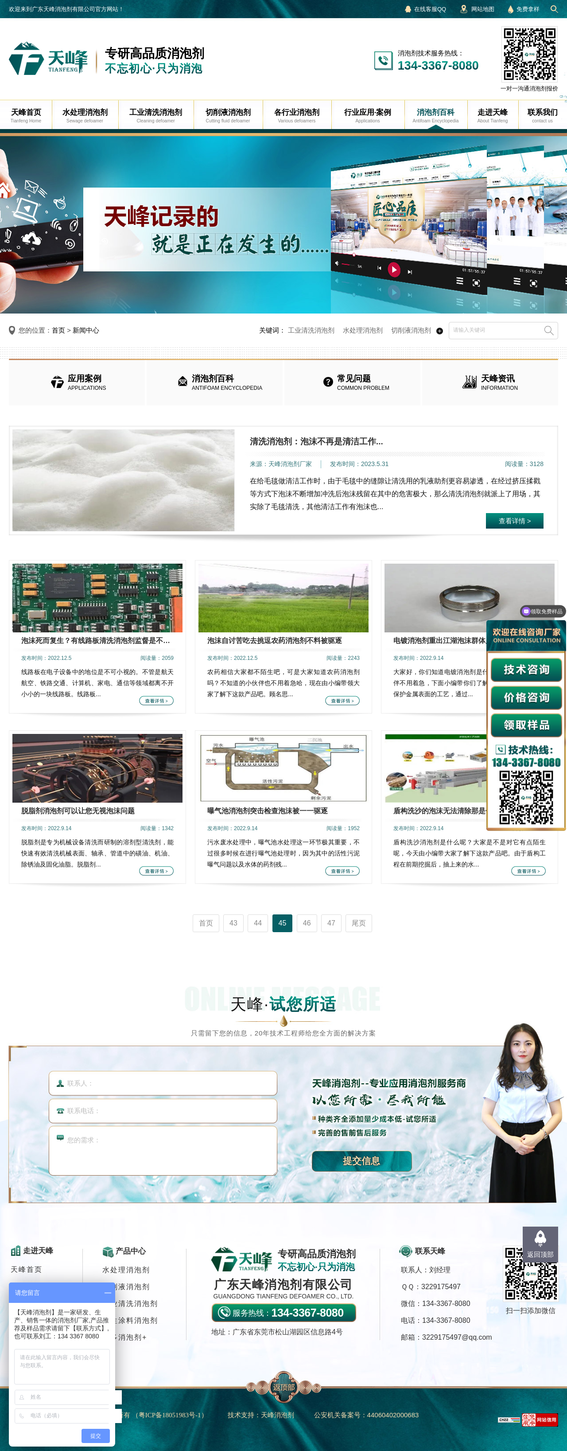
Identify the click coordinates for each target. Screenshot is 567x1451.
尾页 (359, 923)
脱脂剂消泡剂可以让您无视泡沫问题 (78, 811)
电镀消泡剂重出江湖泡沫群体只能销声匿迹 (460, 640)
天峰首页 (27, 1269)
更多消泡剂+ (124, 1337)
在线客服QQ (430, 9)
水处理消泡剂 (363, 330)
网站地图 (482, 9)
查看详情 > (515, 521)
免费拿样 (528, 9)
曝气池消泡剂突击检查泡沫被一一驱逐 (267, 811)
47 (331, 923)
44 (258, 923)
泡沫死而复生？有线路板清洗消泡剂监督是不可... (97, 640)
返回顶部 (540, 1254)
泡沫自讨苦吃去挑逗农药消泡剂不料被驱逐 (274, 640)
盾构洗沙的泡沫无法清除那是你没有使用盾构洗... (469, 811)
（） (170, 1415)
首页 (58, 330)
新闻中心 (86, 330)
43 (233, 923)
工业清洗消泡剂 (311, 330)
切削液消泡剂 (411, 330)
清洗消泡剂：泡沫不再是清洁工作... (316, 441)
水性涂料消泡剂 (130, 1320)
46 (307, 923)
